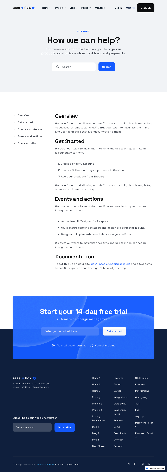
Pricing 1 (96, 399)
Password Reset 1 (144, 427)
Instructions (142, 393)
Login (138, 412)
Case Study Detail (120, 414)
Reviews (118, 422)
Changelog (141, 399)
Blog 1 (95, 429)
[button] (46, 8)
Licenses (140, 386)
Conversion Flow (45, 464)
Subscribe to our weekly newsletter (35, 420)
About (117, 386)
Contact (100, 7)
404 (137, 406)
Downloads (120, 435)
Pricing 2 (97, 406)
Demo (117, 429)
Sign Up (146, 7)
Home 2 (96, 386)
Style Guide (141, 380)
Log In (118, 7)
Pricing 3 (97, 412)
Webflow (74, 464)
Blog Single (98, 448)
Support (118, 448)
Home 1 (96, 380)
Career (117, 393)
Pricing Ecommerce (98, 420)
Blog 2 (95, 435)
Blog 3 (95, 442)
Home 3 (96, 393)
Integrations (121, 399)
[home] (23, 8)
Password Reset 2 (144, 437)
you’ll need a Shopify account (110, 264)
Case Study (120, 406)
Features (118, 380)
